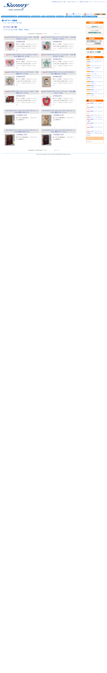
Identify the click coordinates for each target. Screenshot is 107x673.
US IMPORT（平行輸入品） (89, 16)
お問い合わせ (88, 14)
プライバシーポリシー (100, 1)
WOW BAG (77, 16)
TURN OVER (68, 16)
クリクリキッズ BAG (24, 16)
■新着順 (26, 29)
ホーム (69, 14)
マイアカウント (78, 14)
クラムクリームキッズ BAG (9, 16)
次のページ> (57, 33)
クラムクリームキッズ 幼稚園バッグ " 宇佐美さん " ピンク (94, 67)
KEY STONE (60, 16)
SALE (43, 16)
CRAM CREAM (36, 16)
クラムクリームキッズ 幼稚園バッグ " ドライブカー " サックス (95, 77)
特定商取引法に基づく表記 (59, 1)
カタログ (89, 141)
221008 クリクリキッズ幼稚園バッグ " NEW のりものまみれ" (95, 133)
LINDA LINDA (51, 16)
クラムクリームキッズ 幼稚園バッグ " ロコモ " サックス (94, 61)
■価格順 (21, 29)
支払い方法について (73, 1)
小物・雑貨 (19, 23)
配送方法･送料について (86, 1)
